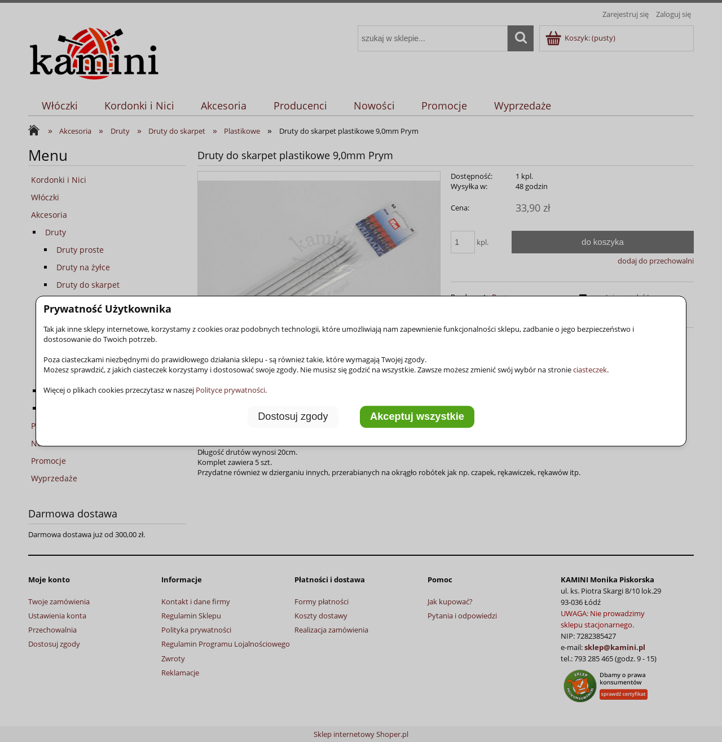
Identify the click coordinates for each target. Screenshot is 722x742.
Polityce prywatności (230, 390)
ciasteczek (590, 370)
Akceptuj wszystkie (417, 416)
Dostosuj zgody (293, 416)
